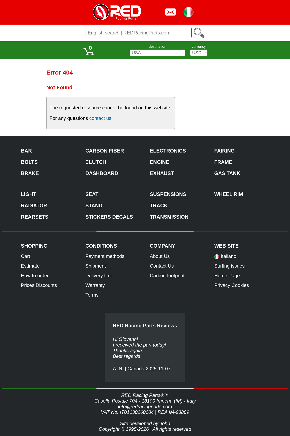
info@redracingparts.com (145, 406)
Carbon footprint (167, 275)
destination (157, 47)
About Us (160, 256)
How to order (35, 275)
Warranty (95, 285)
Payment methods (104, 256)
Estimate (30, 266)
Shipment (95, 266)
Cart (25, 256)
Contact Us (162, 266)
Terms (91, 295)
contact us (100, 118)
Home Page (227, 275)
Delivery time (99, 275)
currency (199, 47)
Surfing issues (229, 266)
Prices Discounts (39, 285)
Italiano (228, 256)
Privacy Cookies (231, 285)
